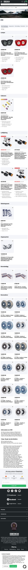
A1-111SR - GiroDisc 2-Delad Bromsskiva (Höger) (21, 358)
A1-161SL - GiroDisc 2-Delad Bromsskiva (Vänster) (6, 379)
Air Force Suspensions (5, 151)
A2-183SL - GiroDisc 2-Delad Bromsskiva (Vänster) (20, 424)
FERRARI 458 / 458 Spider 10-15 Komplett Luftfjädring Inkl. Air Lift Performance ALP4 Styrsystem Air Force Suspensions (21, 187)
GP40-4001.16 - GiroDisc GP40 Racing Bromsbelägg (21, 287)
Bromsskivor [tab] (23, 26)
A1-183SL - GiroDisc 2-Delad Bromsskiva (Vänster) (20, 379)
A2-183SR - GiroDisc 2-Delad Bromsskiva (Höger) (7, 358)
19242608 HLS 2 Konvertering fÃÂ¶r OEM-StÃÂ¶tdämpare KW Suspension (7, 118)
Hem (2, 7)
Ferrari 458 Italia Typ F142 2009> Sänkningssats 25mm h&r (6, 225)
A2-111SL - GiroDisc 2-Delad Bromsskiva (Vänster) (20, 402)
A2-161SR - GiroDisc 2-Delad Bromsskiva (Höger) (20, 337)
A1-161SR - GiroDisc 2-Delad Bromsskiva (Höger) (20, 316)
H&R (2, 222)
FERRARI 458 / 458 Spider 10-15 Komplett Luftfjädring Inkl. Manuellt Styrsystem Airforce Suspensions (7, 155)
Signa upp (14, 485)
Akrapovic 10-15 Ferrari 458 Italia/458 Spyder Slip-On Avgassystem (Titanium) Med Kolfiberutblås (7, 259)
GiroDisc (2, 285)
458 (16, 7)
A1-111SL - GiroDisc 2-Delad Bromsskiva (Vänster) (7, 316)
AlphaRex (3, 51)
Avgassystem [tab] (11, 26)
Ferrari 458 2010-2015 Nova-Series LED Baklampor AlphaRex (7, 54)
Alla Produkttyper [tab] (4, 26)
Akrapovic (3, 255)
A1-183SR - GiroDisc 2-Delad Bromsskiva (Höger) (7, 401)
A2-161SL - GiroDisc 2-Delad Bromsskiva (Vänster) (6, 424)
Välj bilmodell (6, 7)
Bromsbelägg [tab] (17, 26)
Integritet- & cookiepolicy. (8, 563)
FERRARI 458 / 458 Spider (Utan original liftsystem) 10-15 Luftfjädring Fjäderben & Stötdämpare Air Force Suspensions (6, 187)
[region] (14, 61)
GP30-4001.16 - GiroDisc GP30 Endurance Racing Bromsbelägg (6, 288)
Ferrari (12, 7)
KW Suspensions (4, 114)
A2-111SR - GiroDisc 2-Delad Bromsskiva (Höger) (7, 337)
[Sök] (14, 4)
